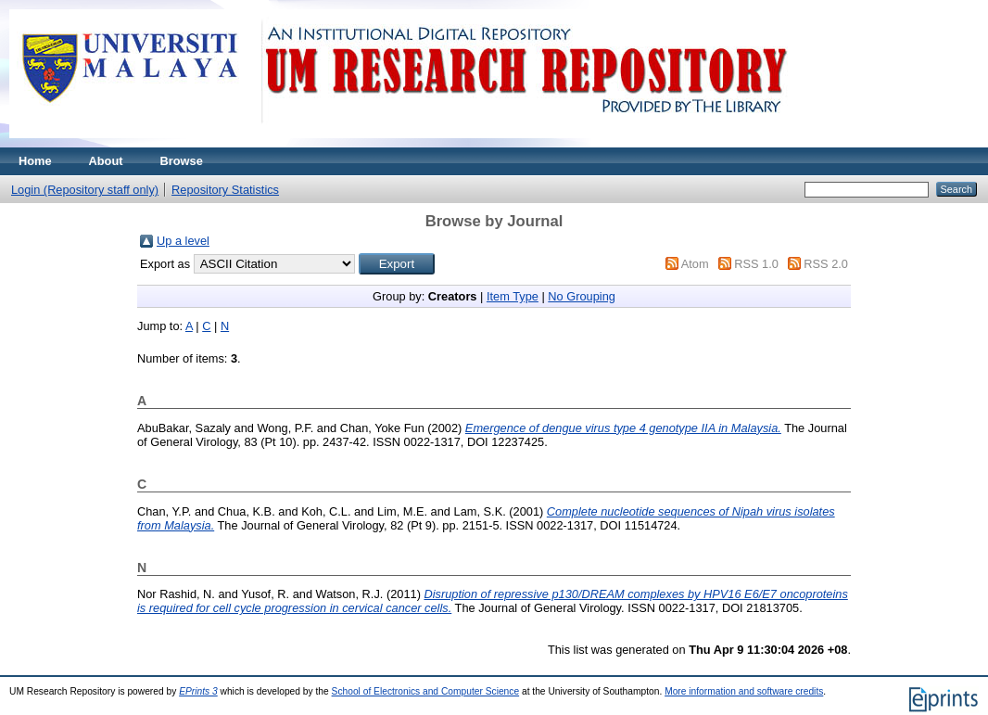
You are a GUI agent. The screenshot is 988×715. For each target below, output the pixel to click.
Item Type (512, 296)
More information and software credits (744, 691)
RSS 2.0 (826, 264)
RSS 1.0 (756, 264)
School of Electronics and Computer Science (426, 691)
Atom (695, 264)
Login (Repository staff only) (84, 190)
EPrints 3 (198, 691)
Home (35, 161)
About (106, 161)
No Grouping (581, 296)
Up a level (183, 241)
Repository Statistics (225, 190)
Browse (181, 161)
